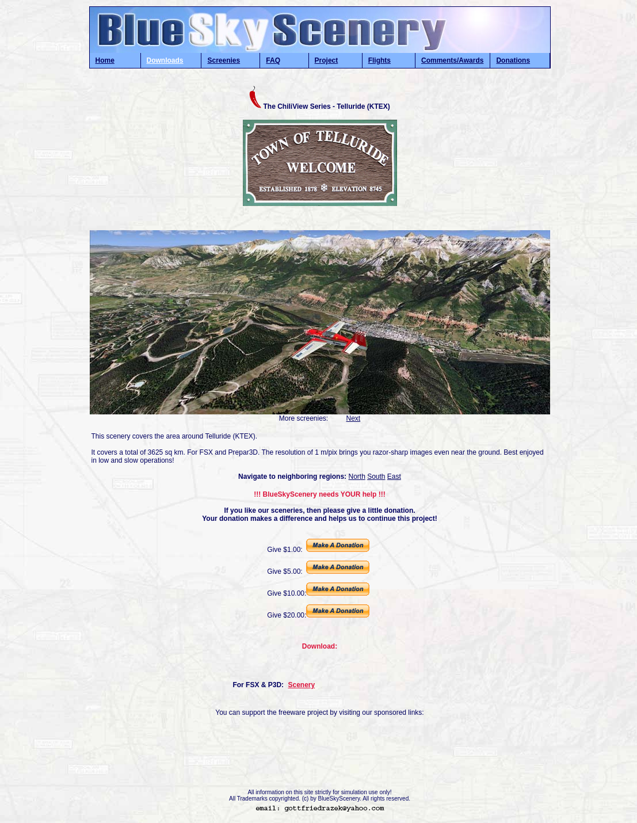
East (394, 477)
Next (353, 418)
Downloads (165, 60)
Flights (379, 60)
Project (326, 60)
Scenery (301, 685)
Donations (513, 60)
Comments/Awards (452, 60)
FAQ (273, 60)
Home (105, 60)
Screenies (223, 60)
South (376, 477)
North (356, 477)
